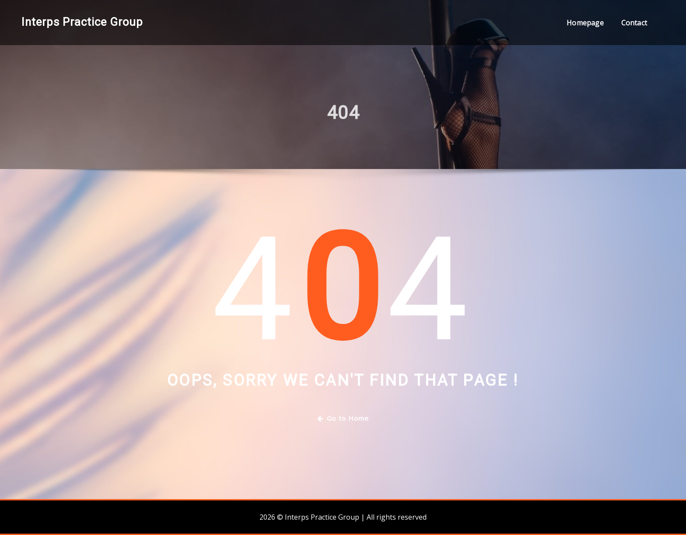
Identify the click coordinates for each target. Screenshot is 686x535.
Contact (634, 23)
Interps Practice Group (82, 21)
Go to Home (343, 418)
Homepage (585, 23)
